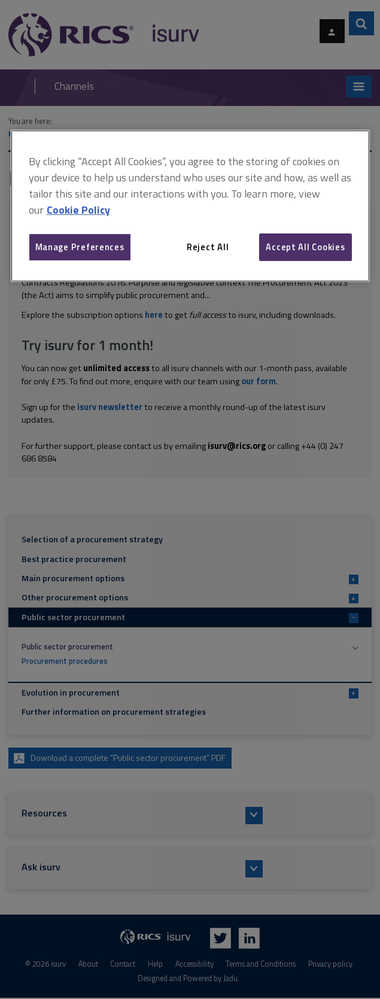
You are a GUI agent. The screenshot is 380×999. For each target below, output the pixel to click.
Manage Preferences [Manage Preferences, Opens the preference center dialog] (79, 247)
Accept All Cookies (305, 247)
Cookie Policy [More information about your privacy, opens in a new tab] (78, 210)
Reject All (208, 247)
